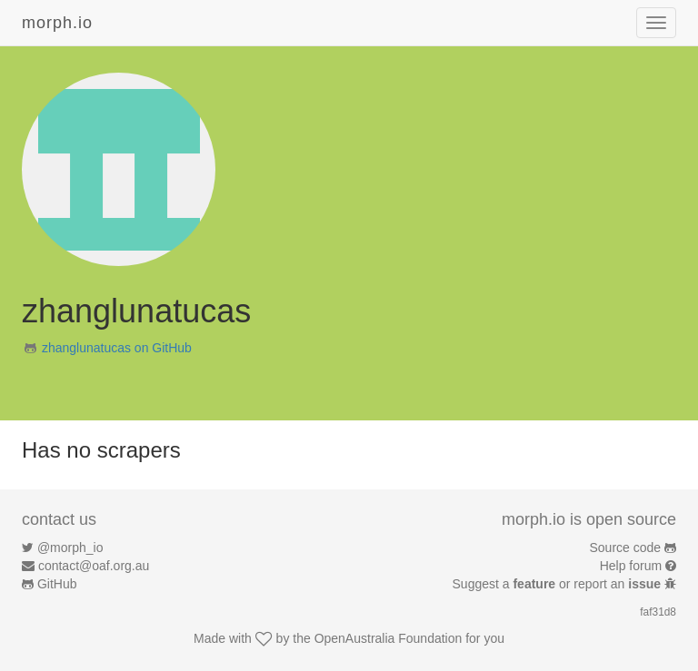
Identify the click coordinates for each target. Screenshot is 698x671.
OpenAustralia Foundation (388, 638)
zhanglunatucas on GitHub (117, 347)
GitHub (57, 584)
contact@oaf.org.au (93, 565)
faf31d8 (658, 612)
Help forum (631, 565)
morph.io (57, 23)
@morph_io (70, 547)
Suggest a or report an (558, 584)
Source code (626, 547)
